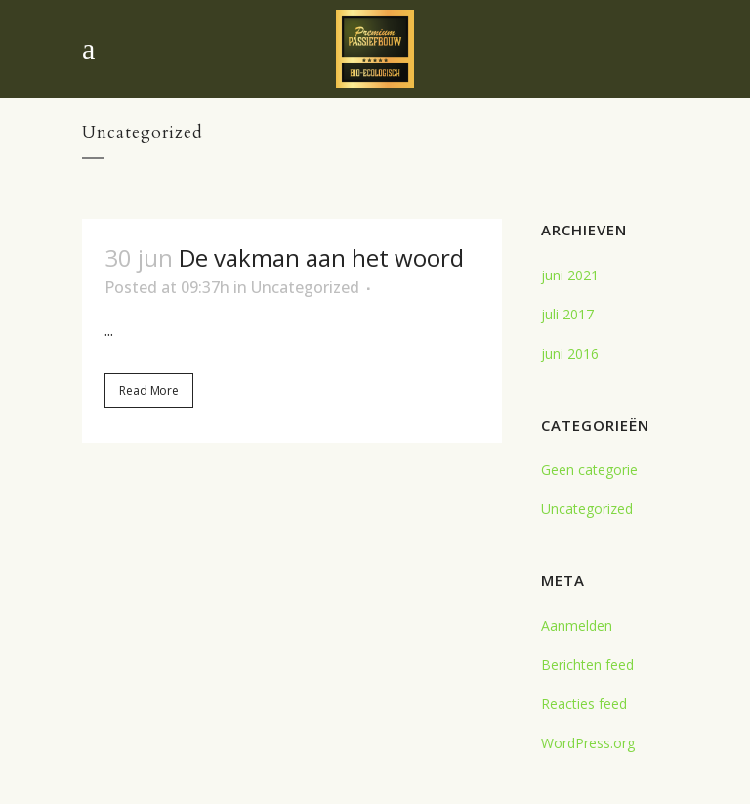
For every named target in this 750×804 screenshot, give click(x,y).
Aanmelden (576, 625)
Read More (149, 390)
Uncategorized (305, 287)
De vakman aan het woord (321, 257)
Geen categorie (589, 469)
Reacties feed (584, 704)
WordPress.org (588, 743)
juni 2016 (570, 353)
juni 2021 (570, 275)
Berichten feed (587, 665)
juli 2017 (567, 314)
